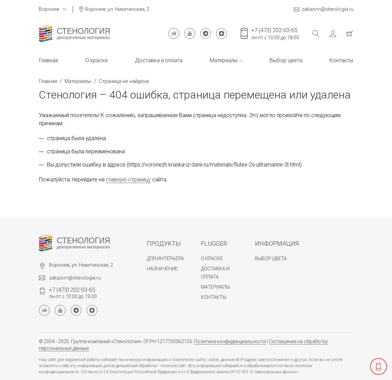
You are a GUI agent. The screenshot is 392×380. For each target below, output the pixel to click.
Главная (48, 60)
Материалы (226, 60)
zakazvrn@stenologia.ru (323, 9)
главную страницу (128, 179)
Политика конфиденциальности (230, 341)
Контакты (341, 60)
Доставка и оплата (158, 60)
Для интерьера (165, 258)
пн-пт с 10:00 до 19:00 (73, 292)
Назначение (162, 268)
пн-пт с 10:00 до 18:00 (275, 33)
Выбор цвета (286, 60)
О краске (96, 60)
